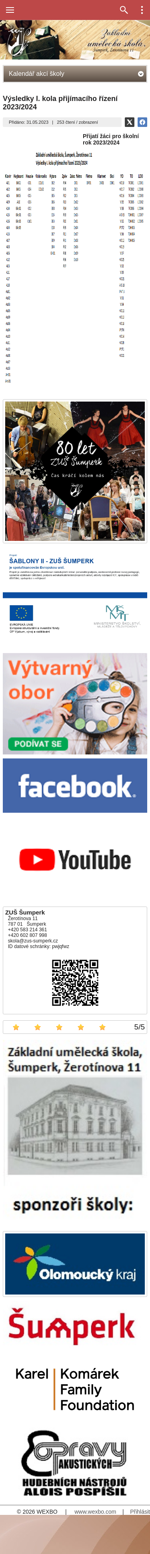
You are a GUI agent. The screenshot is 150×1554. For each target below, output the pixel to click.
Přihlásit (140, 1511)
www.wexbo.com (95, 1511)
